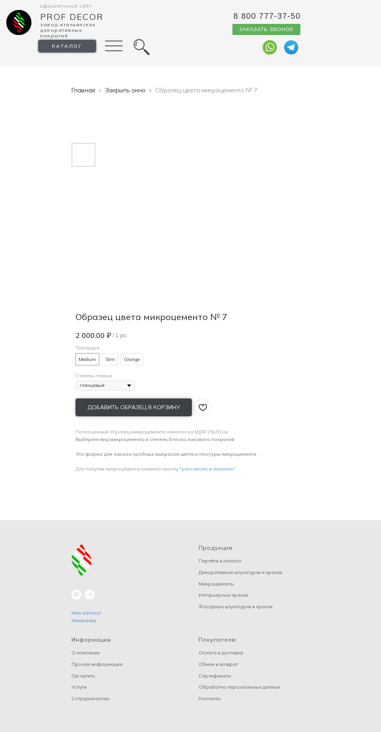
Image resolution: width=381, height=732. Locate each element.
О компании (86, 653)
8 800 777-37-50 (267, 16)
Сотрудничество (91, 698)
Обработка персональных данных (239, 687)
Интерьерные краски (223, 595)
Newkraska (84, 620)
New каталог (86, 613)
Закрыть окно (126, 90)
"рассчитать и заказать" (207, 469)
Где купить (83, 676)
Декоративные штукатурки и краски (240, 572)
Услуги (79, 687)
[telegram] (90, 594)
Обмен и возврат (218, 664)
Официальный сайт (66, 6)
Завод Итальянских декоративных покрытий (68, 30)
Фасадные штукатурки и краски (236, 606)
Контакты (210, 698)
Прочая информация (97, 664)
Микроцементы (216, 584)
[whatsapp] (76, 594)
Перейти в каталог (220, 561)
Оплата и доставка (221, 653)
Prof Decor (72, 16)
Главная (83, 90)
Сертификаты (215, 676)
